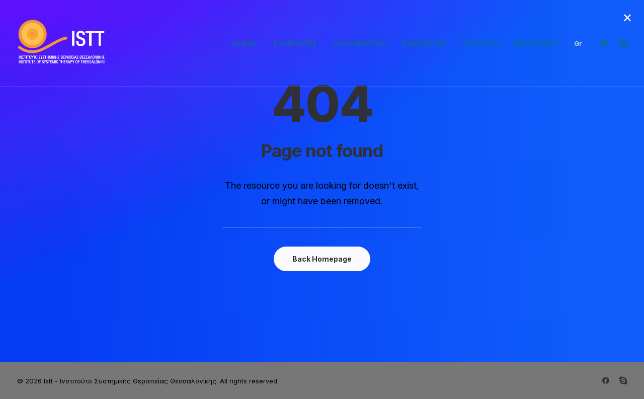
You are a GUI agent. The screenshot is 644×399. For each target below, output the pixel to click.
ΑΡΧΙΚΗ (244, 43)
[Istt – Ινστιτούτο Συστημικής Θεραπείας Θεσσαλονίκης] (62, 43)
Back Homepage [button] (322, 259)
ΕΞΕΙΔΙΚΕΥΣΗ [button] (424, 43)
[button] (606, 43)
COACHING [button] (480, 43)
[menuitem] (244, 43)
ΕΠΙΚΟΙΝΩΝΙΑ (536, 43)
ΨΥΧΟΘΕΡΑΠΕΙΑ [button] (359, 43)
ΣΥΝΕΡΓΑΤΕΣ (295, 43)
